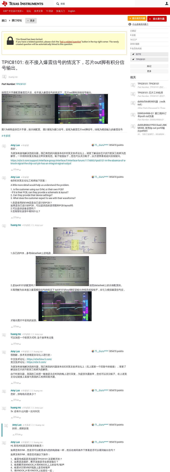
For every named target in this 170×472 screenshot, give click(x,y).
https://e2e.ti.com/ (36, 362)
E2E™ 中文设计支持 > (13, 11)
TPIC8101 (140, 59)
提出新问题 (158, 18)
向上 (12, 170)
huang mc (13, 77)
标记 (149, 66)
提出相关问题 (137, 18)
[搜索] (94, 3)
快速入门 (60, 11)
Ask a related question (70, 41)
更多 (32, 20)
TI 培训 (49, 11)
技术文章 (38, 11)
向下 (20, 170)
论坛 (29, 11)
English (71, 11)
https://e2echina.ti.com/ (39, 359)
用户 (166, 3)
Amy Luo (15, 145)
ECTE (138, 54)
